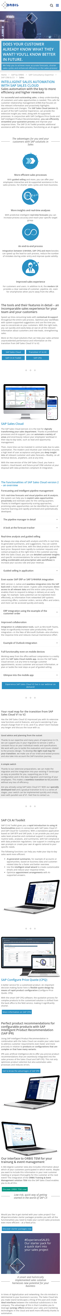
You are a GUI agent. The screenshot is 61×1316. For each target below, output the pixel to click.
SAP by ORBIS (18, 74)
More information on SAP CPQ (17, 1012)
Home (4, 74)
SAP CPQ (38, 358)
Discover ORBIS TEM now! (15, 1189)
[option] (30, 41)
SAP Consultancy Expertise (41, 74)
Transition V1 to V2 (37, 352)
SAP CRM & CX (8, 77)
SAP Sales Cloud (13, 352)
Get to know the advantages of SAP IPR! (21, 1071)
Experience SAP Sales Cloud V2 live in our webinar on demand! (30, 685)
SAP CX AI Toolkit (13, 358)
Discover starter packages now (17, 1228)
